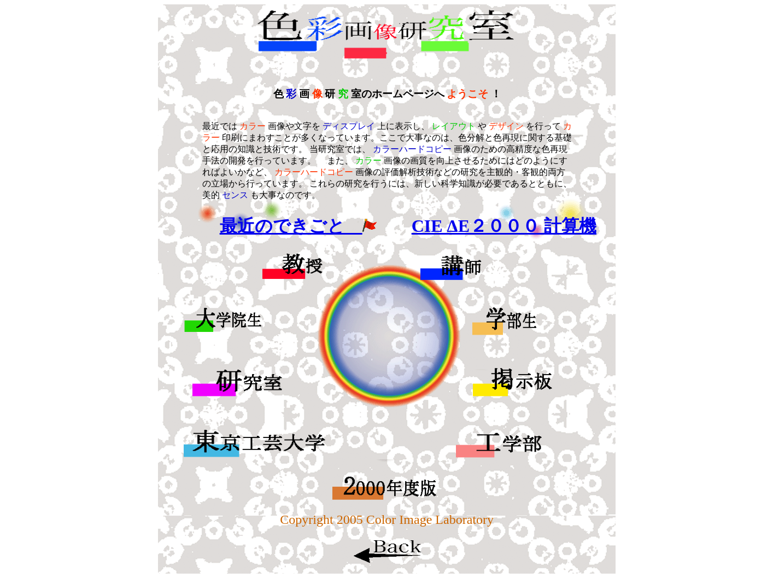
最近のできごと (298, 226)
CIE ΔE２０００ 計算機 (504, 226)
